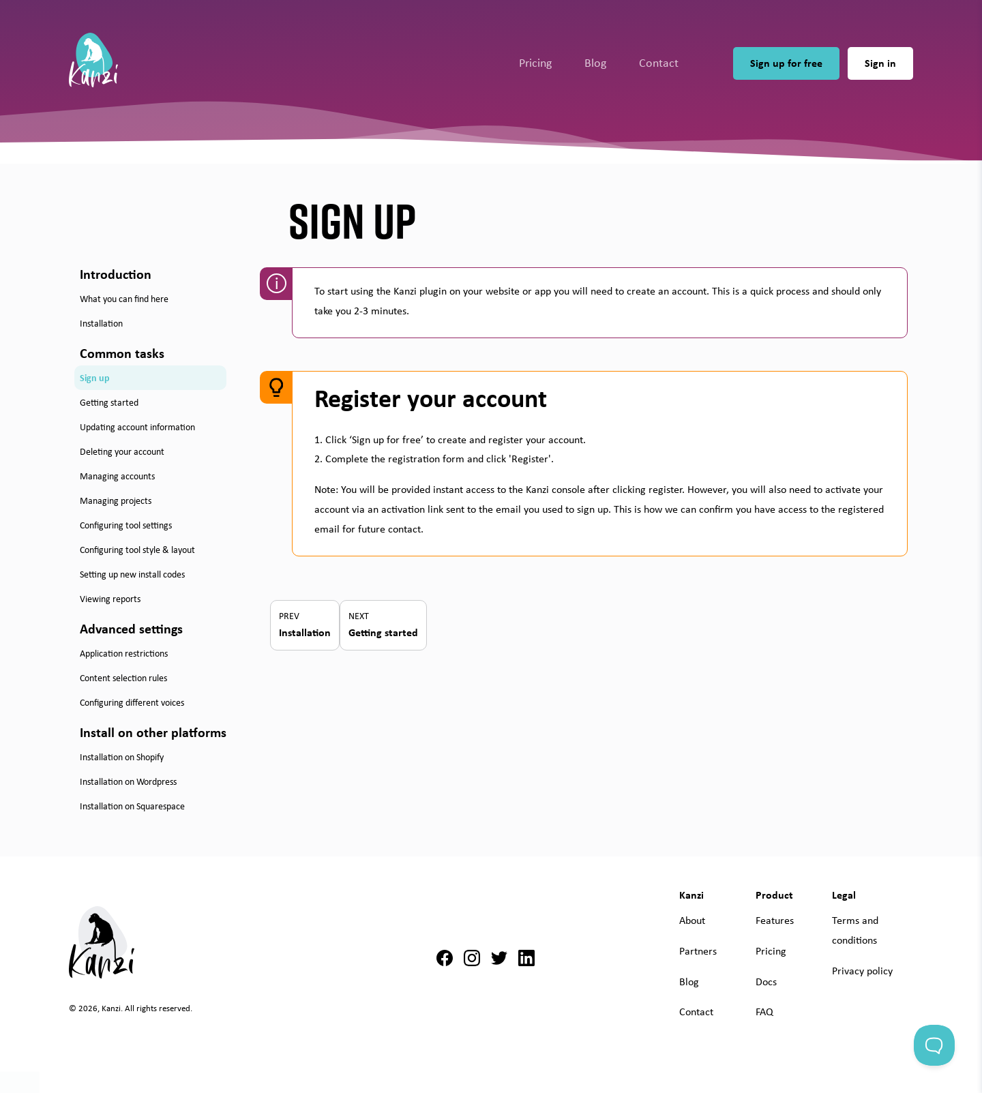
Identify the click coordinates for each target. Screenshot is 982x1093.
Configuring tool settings (126, 525)
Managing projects (115, 500)
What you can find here (124, 299)
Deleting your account (122, 451)
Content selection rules (123, 678)
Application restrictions (124, 653)
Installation (101, 323)
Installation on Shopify (122, 757)
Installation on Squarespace (132, 806)
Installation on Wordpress (128, 781)
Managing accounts (117, 476)
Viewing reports (110, 599)
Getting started (109, 402)
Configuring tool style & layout (137, 549)
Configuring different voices (132, 702)
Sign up (95, 377)
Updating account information (137, 427)
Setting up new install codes (132, 574)
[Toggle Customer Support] (934, 1045)
